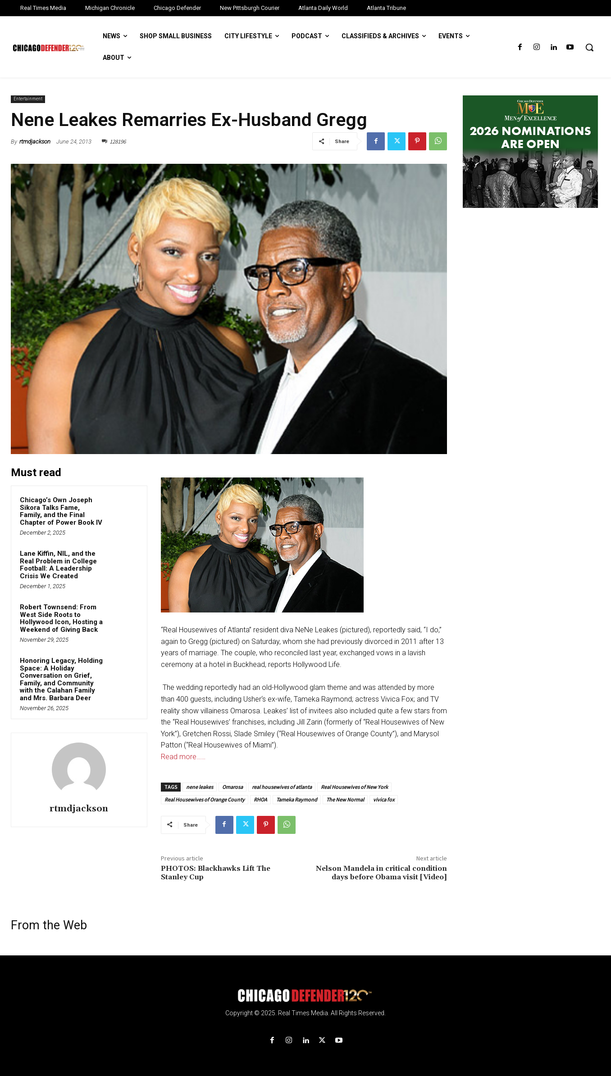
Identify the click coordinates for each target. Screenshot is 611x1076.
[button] (589, 47)
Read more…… (183, 756)
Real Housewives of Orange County (204, 799)
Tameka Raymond (296, 799)
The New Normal (345, 799)
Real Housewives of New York (354, 786)
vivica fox (383, 799)
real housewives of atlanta (282, 786)
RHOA (260, 799)
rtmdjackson (34, 141)
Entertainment (28, 99)
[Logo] (305, 995)
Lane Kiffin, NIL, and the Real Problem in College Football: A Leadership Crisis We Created (58, 564)
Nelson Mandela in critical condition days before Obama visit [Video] (381, 873)
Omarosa (232, 786)
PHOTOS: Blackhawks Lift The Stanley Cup (215, 873)
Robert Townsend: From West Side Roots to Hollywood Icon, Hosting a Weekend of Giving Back (61, 618)
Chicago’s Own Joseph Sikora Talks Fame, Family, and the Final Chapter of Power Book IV (61, 511)
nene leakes (199, 786)
